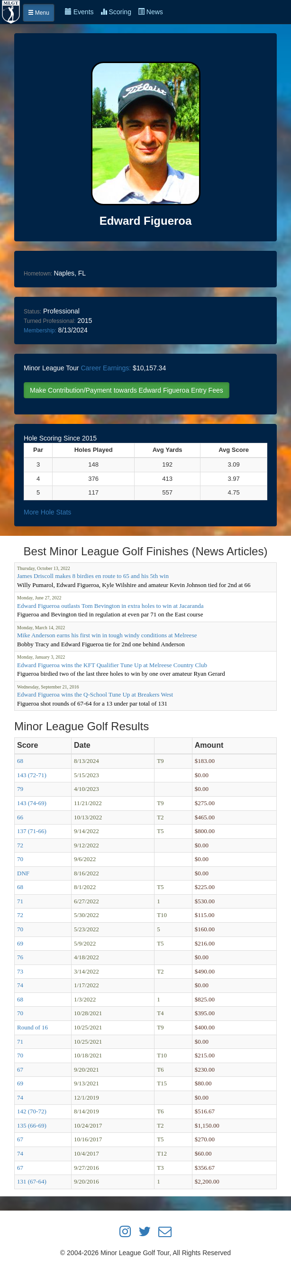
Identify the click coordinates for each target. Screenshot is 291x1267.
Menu (38, 12)
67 (20, 1069)
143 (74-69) (31, 803)
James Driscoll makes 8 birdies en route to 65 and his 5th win (93, 575)
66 (20, 817)
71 (20, 901)
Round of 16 (32, 1027)
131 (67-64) (31, 1181)
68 (20, 760)
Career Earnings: (106, 368)
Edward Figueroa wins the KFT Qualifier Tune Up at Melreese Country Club (112, 665)
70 (20, 859)
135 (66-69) (31, 1125)
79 (20, 788)
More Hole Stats (47, 512)
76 (20, 957)
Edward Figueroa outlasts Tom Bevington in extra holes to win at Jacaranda (110, 605)
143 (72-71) (31, 775)
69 (20, 943)
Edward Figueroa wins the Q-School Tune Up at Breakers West (95, 694)
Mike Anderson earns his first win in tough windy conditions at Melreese (107, 635)
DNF (23, 873)
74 (20, 985)
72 (20, 845)
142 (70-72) (31, 1111)
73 (20, 971)
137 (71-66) (31, 831)
